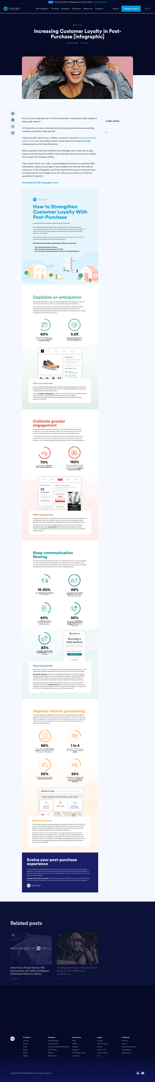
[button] (34, 1038)
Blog (74, 1041)
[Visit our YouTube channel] (143, 1073)
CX (81, 25)
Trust (98, 1056)
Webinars (76, 1050)
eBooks (75, 1044)
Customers (76, 1056)
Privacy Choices (102, 1044)
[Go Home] (12, 1047)
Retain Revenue (53, 1041)
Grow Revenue (53, 1044)
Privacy (99, 1047)
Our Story (125, 1041)
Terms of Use (101, 1050)
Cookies (100, 1041)
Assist (25, 1053)
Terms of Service (102, 1053)
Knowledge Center (79, 1053)
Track (25, 1047)
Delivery (51, 1053)
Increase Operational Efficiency (58, 1047)
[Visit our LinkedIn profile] (138, 1073)
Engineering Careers (129, 1047)
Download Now (101, 2)
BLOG (75, 25)
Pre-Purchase (52, 1050)
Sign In (116, 9)
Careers (124, 1044)
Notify (25, 1050)
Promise (26, 1041)
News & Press (126, 1053)
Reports (75, 1047)
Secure (25, 1044)
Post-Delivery (52, 1056)
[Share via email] (12, 141)
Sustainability (126, 1050)
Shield (25, 1056)
